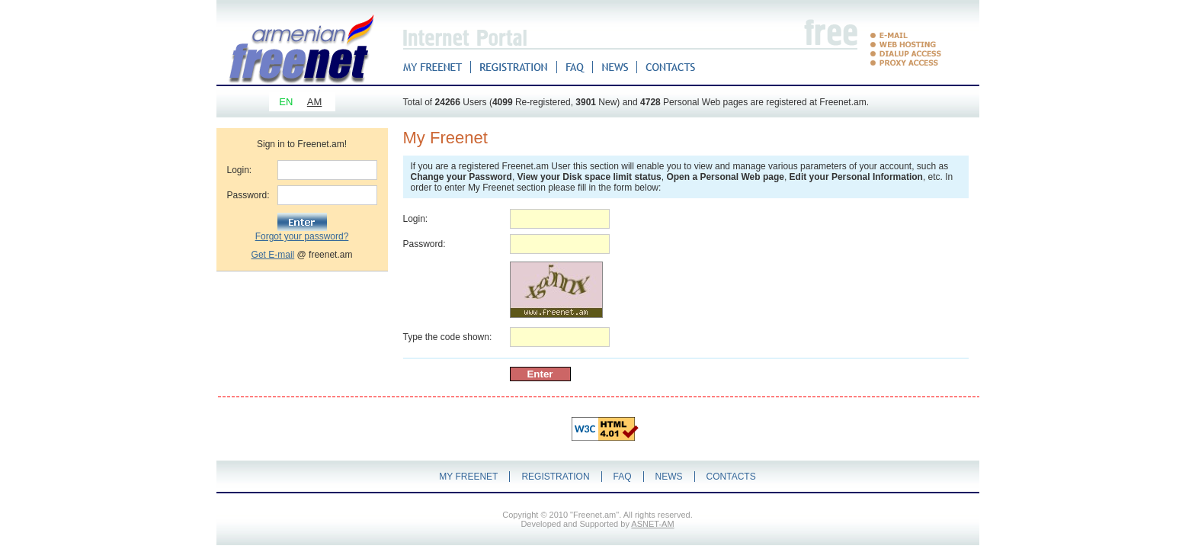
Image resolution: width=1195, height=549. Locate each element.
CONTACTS (731, 476)
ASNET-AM (652, 523)
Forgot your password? (302, 236)
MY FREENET (468, 476)
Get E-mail (273, 254)
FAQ (623, 476)
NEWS (669, 476)
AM (314, 102)
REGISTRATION (555, 476)
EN (286, 102)
